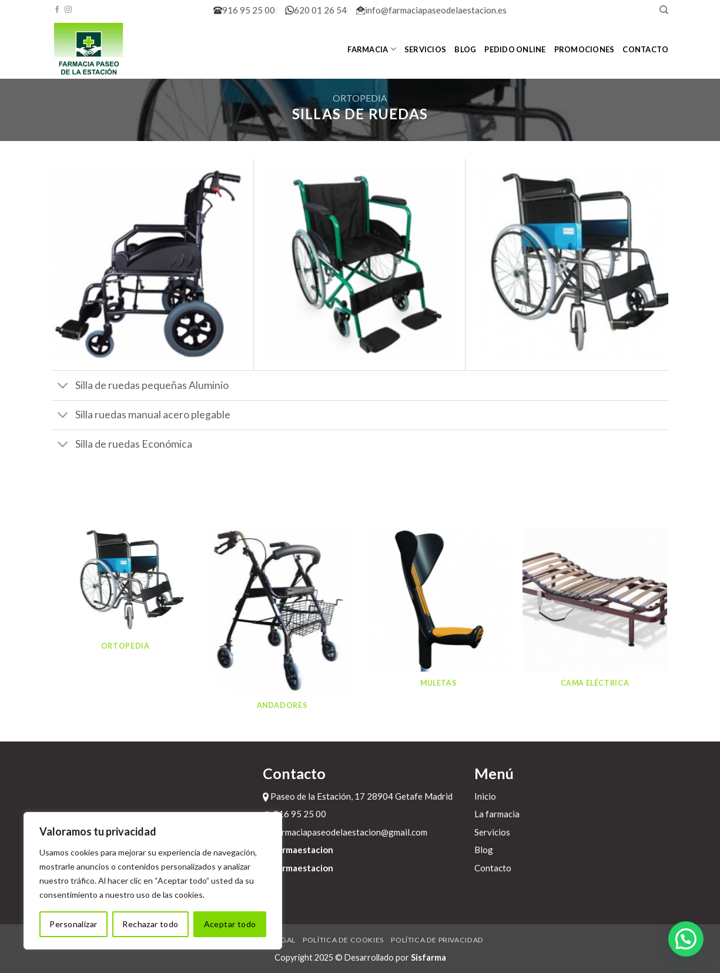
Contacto (645, 49)
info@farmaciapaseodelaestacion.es (431, 10)
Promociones (584, 49)
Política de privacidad (437, 939)
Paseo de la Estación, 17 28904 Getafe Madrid (358, 796)
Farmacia (371, 49)
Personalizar (73, 924)
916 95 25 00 (244, 10)
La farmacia (497, 813)
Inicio (485, 796)
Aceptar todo (230, 924)
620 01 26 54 (316, 10)
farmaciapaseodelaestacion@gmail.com (345, 832)
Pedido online (514, 49)
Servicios (425, 49)
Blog (465, 49)
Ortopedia (360, 97)
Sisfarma (428, 957)
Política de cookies (343, 939)
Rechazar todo (150, 924)
